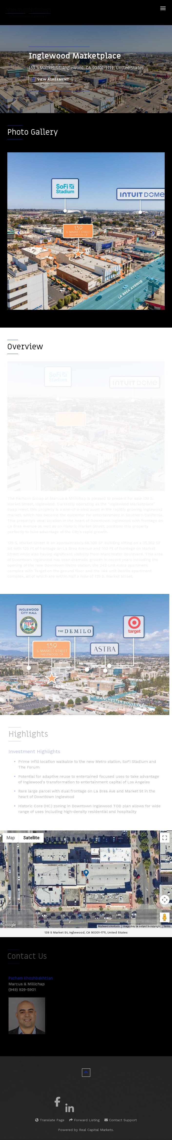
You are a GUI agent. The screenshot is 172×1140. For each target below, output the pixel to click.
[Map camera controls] (165, 900)
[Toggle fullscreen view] (165, 838)
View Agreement (50, 79)
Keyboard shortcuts (109, 926)
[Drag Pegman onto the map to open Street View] (165, 917)
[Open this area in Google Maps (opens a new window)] (9, 925)
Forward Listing (84, 1120)
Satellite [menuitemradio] (31, 837)
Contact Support (120, 1120)
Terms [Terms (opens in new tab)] (167, 926)
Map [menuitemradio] (11, 837)
